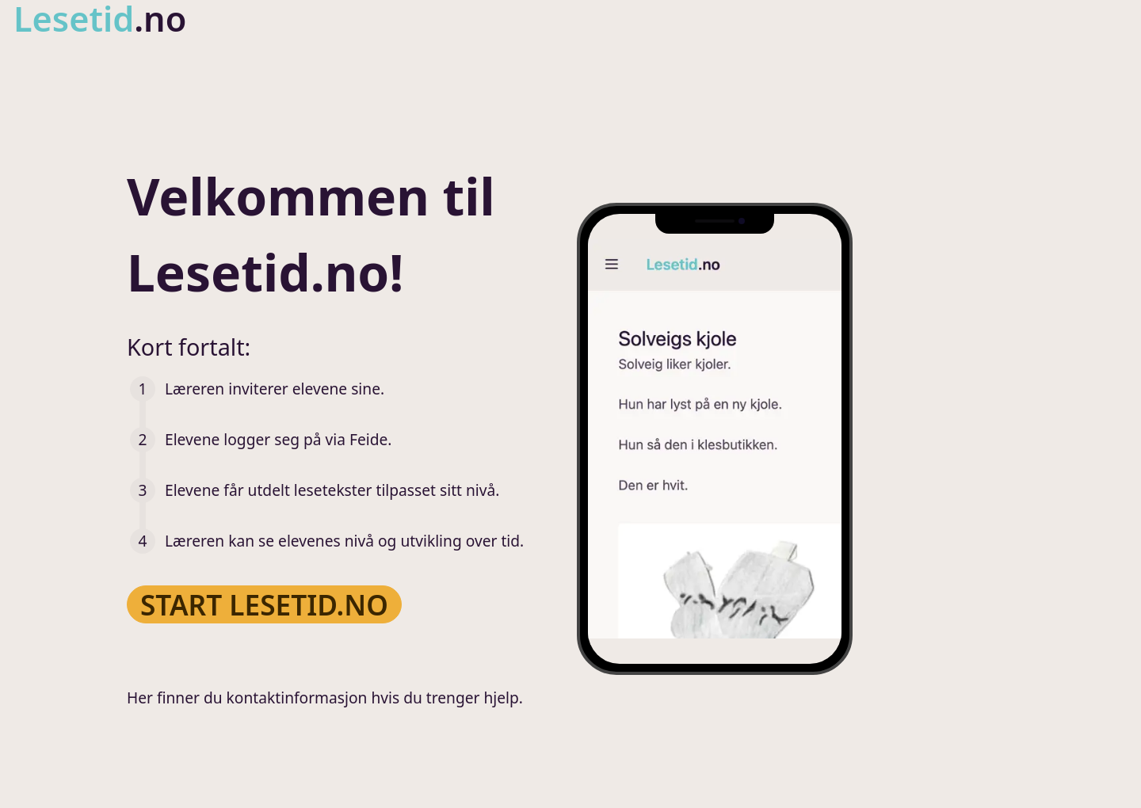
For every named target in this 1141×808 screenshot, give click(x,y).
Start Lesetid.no (264, 604)
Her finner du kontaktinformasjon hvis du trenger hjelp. (325, 697)
